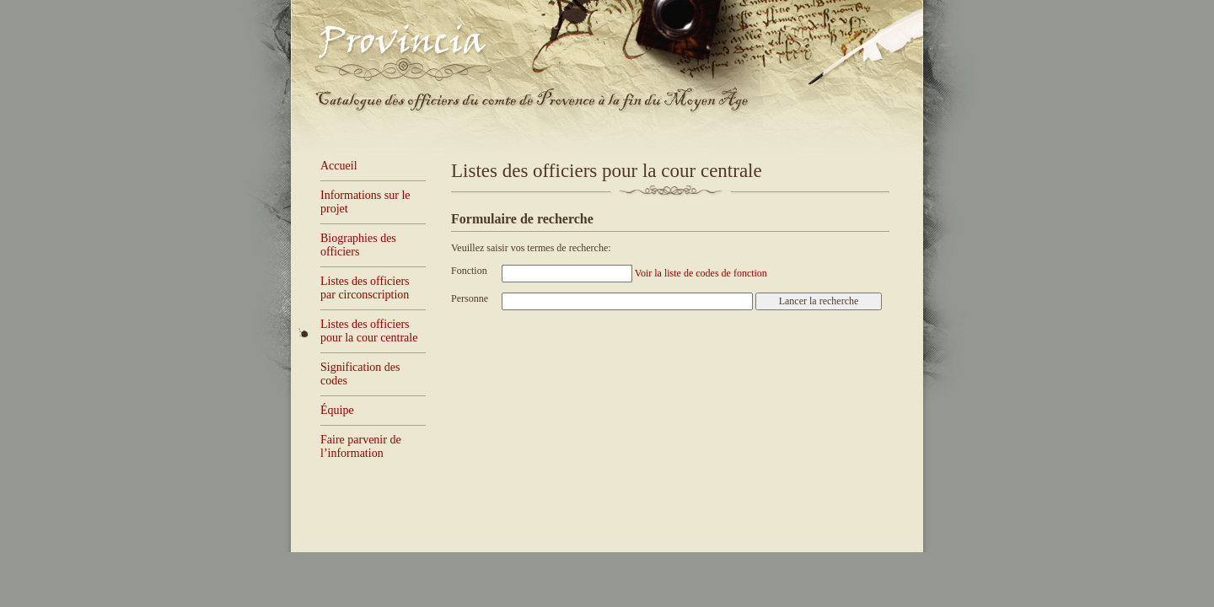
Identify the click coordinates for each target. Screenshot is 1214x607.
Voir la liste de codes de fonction (701, 273)
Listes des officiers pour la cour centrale (368, 331)
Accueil (338, 165)
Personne (469, 298)
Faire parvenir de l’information (360, 446)
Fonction (469, 271)
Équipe (337, 410)
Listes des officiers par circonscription (365, 288)
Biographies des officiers (358, 245)
